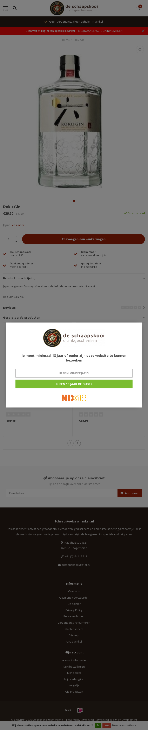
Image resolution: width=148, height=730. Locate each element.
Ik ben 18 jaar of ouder (74, 384)
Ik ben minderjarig (74, 373)
